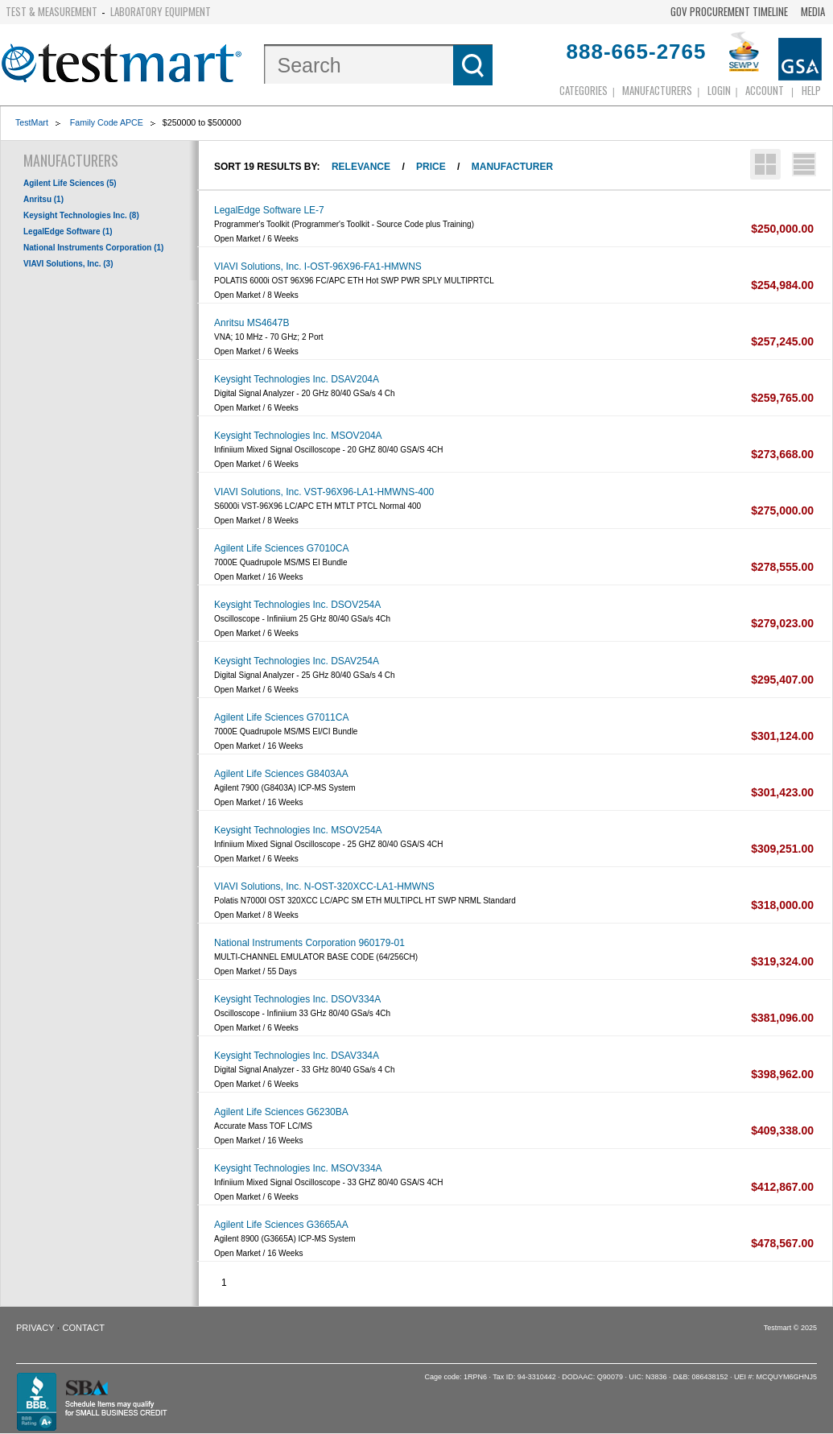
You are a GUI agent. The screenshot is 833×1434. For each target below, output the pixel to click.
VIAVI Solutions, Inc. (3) (68, 263)
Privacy (35, 1328)
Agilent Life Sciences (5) (70, 183)
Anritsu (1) (43, 199)
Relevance (361, 166)
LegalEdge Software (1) (68, 231)
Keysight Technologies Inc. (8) (81, 215)
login (719, 90)
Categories (583, 90)
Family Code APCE (107, 122)
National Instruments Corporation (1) (93, 247)
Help (811, 90)
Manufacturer (512, 166)
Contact (84, 1328)
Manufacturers (657, 90)
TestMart (31, 122)
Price (431, 166)
